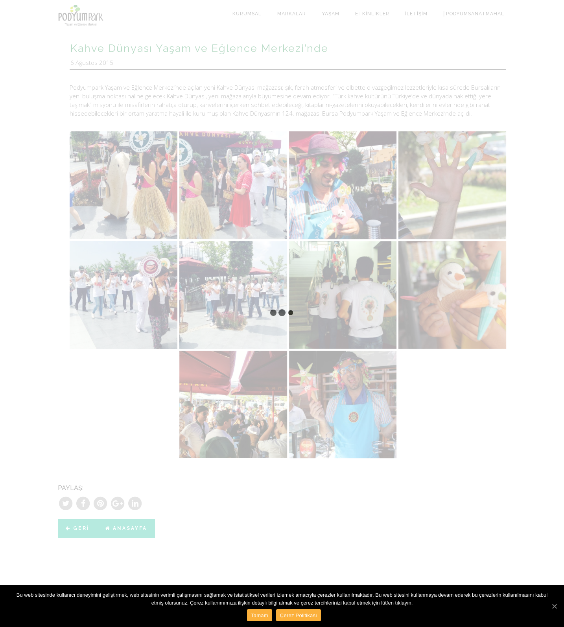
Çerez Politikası (298, 615)
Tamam (259, 615)
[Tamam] (554, 606)
